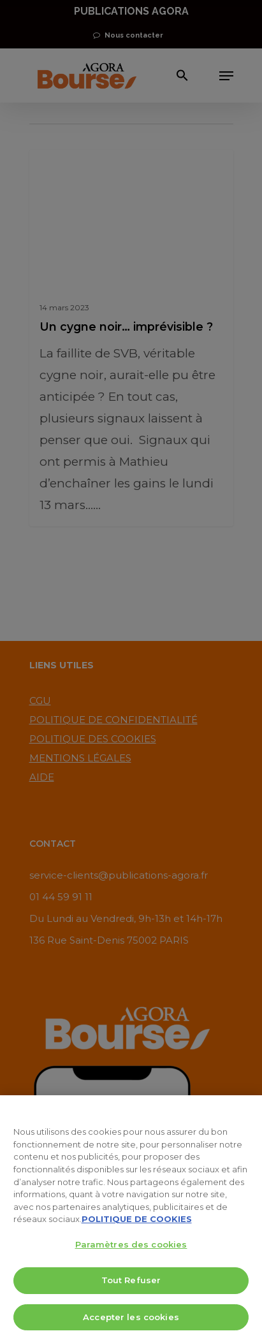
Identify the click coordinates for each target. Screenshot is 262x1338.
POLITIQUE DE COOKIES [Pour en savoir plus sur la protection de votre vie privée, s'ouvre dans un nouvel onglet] (137, 1223)
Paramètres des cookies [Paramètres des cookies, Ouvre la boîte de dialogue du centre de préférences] (131, 1248)
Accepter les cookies (131, 1321)
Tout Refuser (131, 1284)
